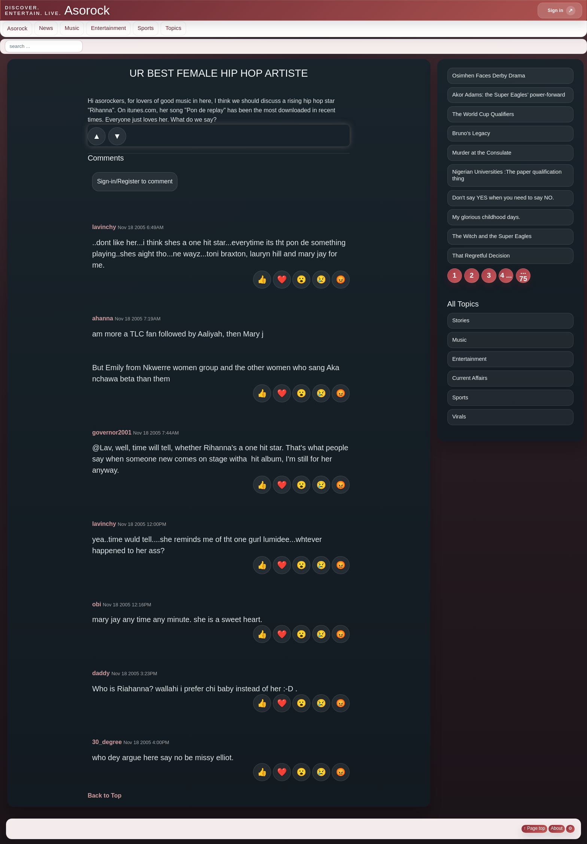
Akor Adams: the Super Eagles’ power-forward (508, 95)
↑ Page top (534, 828)
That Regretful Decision (481, 256)
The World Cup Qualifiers (483, 114)
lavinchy (104, 227)
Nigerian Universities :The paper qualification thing (507, 175)
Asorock (17, 28)
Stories (460, 320)
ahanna (102, 318)
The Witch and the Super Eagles (492, 236)
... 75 (523, 275)
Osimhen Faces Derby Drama (488, 76)
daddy (101, 673)
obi (96, 604)
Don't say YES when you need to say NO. (503, 198)
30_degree (107, 742)
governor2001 (111, 432)
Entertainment (108, 28)
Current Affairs (469, 378)
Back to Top (104, 795)
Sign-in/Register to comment (135, 181)
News (46, 28)
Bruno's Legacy (471, 133)
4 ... (506, 275)
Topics (173, 28)
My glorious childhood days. (486, 217)
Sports (145, 28)
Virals (459, 417)
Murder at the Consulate (481, 153)
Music (72, 28)
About (556, 828)
